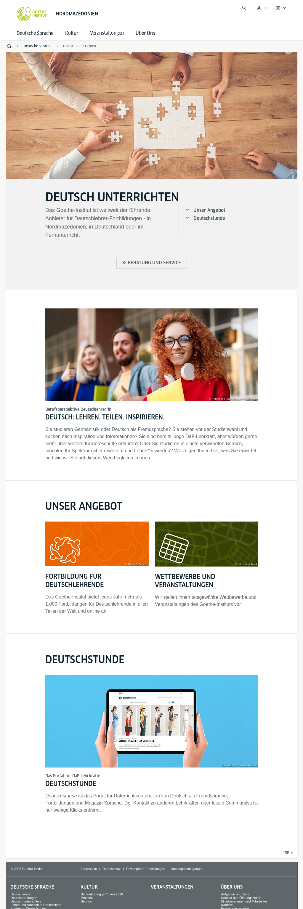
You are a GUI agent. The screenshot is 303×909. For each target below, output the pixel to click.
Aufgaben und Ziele (235, 894)
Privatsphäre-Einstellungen (145, 869)
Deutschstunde (209, 218)
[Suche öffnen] (244, 8)
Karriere (227, 905)
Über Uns (145, 33)
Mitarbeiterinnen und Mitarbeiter (244, 901)
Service (86, 901)
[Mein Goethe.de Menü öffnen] (262, 8)
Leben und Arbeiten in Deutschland (36, 905)
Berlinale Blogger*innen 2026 (102, 894)
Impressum (89, 869)
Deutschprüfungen (24, 898)
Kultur (71, 33)
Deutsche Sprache (35, 33)
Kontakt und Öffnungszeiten (241, 898)
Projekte (87, 898)
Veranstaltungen (172, 887)
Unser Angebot (209, 210)
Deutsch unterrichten (26, 901)
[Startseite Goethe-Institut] (32, 14)
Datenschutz (111, 869)
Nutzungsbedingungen (187, 869)
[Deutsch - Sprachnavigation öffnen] (281, 8)
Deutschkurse (21, 894)
